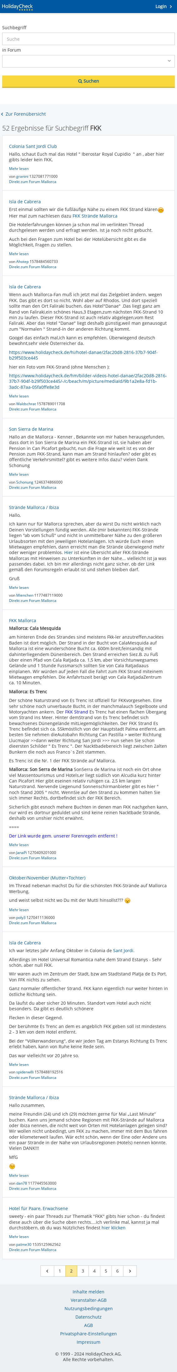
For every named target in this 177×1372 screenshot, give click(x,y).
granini (22, 176)
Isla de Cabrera (25, 201)
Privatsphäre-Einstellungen (88, 1334)
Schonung (25, 482)
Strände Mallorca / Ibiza (34, 507)
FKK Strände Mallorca (95, 216)
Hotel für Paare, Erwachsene (38, 1208)
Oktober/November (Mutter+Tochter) (47, 878)
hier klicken (114, 1228)
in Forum (11, 50)
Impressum (88, 1342)
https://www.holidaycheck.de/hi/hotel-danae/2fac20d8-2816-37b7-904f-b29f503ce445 (83, 355)
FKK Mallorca (22, 620)
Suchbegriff (14, 27)
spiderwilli (25, 1072)
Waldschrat (26, 403)
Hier (68, 552)
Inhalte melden (88, 1292)
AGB (88, 1325)
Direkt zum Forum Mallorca (32, 181)
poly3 (21, 917)
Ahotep (23, 261)
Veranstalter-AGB (89, 1300)
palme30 (24, 1244)
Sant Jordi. (124, 950)
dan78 (22, 1183)
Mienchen (25, 595)
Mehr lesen (19, 168)
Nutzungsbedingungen (89, 1308)
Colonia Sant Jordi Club (33, 146)
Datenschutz (88, 1317)
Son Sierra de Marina (31, 429)
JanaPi (22, 852)
